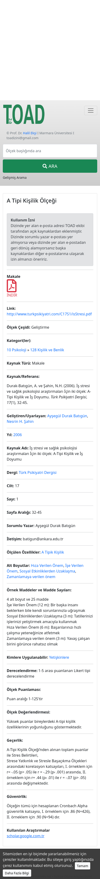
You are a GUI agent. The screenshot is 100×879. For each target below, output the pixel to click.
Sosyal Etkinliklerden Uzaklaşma (47, 571)
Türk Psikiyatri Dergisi (38, 472)
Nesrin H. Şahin (20, 421)
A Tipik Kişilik (52, 552)
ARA (50, 166)
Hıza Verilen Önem (47, 565)
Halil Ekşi (30, 133)
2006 (17, 434)
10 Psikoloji (16, 349)
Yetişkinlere (59, 657)
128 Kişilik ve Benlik (47, 349)
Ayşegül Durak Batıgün (67, 415)
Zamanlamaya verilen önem (31, 576)
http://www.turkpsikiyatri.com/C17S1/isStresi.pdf (49, 314)
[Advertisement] (50, 50)
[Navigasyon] (90, 110)
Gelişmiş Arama (15, 177)
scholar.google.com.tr (25, 835)
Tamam (82, 866)
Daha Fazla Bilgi (17, 873)
